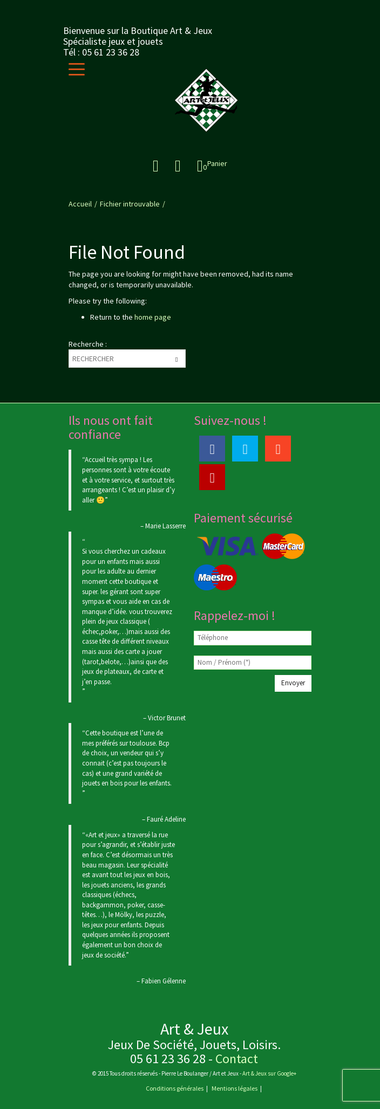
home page (152, 317)
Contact (236, 1058)
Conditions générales (174, 1088)
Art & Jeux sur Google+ (268, 1073)
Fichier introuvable (130, 204)
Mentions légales (234, 1088)
